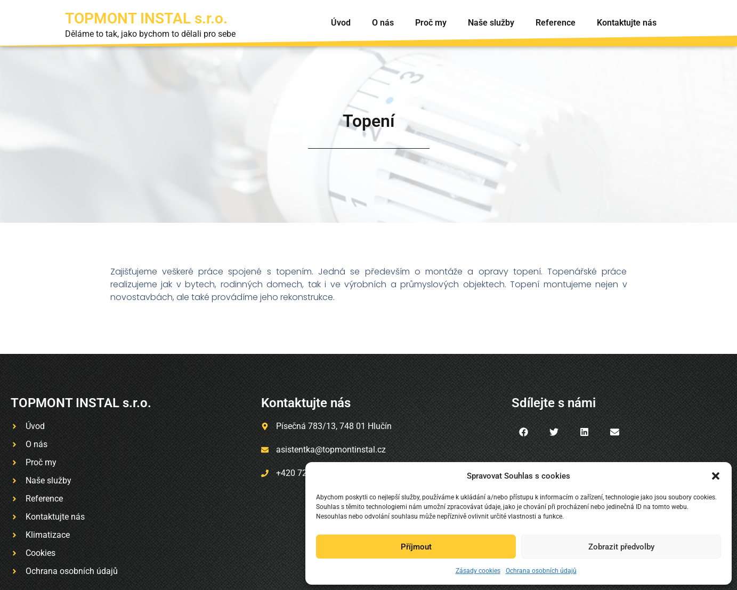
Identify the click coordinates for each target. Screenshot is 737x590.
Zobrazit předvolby (621, 547)
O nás (383, 23)
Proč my (431, 23)
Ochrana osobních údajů (541, 571)
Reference (556, 23)
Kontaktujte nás (627, 23)
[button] (715, 476)
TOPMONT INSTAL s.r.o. (146, 18)
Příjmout (416, 547)
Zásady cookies (478, 571)
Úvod (341, 23)
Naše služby (491, 23)
